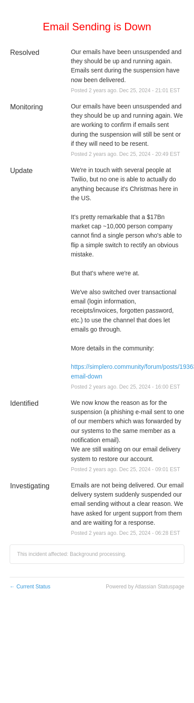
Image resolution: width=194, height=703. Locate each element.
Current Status (30, 587)
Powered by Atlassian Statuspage (145, 587)
